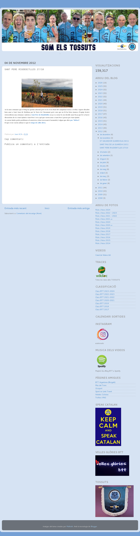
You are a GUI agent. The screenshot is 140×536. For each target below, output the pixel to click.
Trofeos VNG (100, 397)
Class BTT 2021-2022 (104, 297)
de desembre (105, 134)
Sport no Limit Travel (103, 391)
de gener (103, 183)
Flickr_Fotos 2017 (102, 234)
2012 (100, 131)
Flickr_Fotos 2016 (102, 237)
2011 (100, 187)
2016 (100, 117)
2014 (100, 124)
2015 (100, 121)
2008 (100, 198)
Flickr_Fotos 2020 (102, 222)
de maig (103, 169)
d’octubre (104, 152)
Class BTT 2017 (102, 309)
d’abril (102, 173)
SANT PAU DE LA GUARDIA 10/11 (114, 144)
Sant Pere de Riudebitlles (41, 115)
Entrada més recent (15, 208)
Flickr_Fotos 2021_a (103, 219)
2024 (100, 89)
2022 (100, 96)
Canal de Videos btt (103, 255)
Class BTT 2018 (102, 306)
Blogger (94, 526)
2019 (100, 107)
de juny (103, 166)
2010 (100, 191)
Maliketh (69, 526)
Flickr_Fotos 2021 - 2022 (106, 216)
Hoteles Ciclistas (101, 394)
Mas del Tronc (101, 385)
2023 (100, 93)
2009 (100, 194)
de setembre (105, 155)
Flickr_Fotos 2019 (102, 228)
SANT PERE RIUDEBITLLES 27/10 (114, 147)
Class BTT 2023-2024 (104, 291)
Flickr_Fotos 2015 (102, 240)
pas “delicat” (75, 120)
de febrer (104, 179)
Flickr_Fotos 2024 (102, 210)
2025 (100, 86)
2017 (100, 114)
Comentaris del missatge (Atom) (28, 213)
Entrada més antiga (79, 208)
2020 (100, 103)
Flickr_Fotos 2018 (102, 231)
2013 (100, 128)
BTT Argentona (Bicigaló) (105, 382)
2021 (100, 100)
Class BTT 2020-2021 (104, 300)
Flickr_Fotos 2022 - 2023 (106, 213)
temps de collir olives (38, 123)
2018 (100, 110)
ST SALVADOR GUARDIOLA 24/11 (114, 141)
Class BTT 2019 (102, 303)
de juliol (103, 162)
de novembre (105, 138)
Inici (47, 208)
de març (103, 176)
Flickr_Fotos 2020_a (103, 225)
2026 (100, 82)
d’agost (103, 159)
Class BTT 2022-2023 (104, 294)
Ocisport (98, 388)
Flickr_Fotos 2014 (102, 243)
